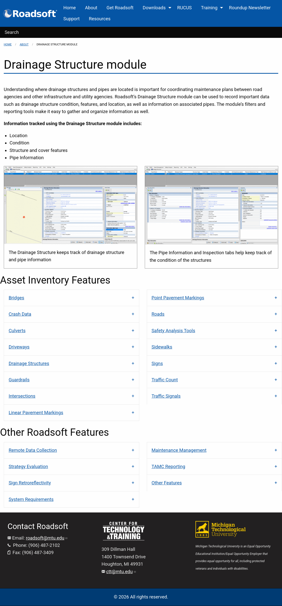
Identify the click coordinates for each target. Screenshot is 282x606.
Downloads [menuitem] (154, 7)
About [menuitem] (91, 7)
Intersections (22, 396)
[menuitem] (30, 13)
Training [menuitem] (209, 7)
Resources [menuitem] (99, 18)
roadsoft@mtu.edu (47, 538)
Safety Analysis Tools (173, 330)
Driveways (19, 347)
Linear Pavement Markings (36, 412)
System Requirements (31, 499)
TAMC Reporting (168, 466)
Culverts (17, 330)
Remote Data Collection (33, 450)
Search (12, 32)
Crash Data (20, 314)
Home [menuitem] (69, 7)
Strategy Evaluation (28, 466)
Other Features (167, 482)
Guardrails (19, 379)
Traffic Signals (166, 396)
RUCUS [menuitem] (184, 7)
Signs (157, 363)
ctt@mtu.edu (121, 571)
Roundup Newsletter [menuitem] (250, 7)
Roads (158, 314)
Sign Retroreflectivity (30, 482)
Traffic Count (165, 379)
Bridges (16, 297)
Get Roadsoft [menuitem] (120, 7)
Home (8, 44)
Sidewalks (162, 347)
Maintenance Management (179, 450)
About (24, 44)
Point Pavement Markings (178, 297)
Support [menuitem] (71, 18)
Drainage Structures (29, 363)
